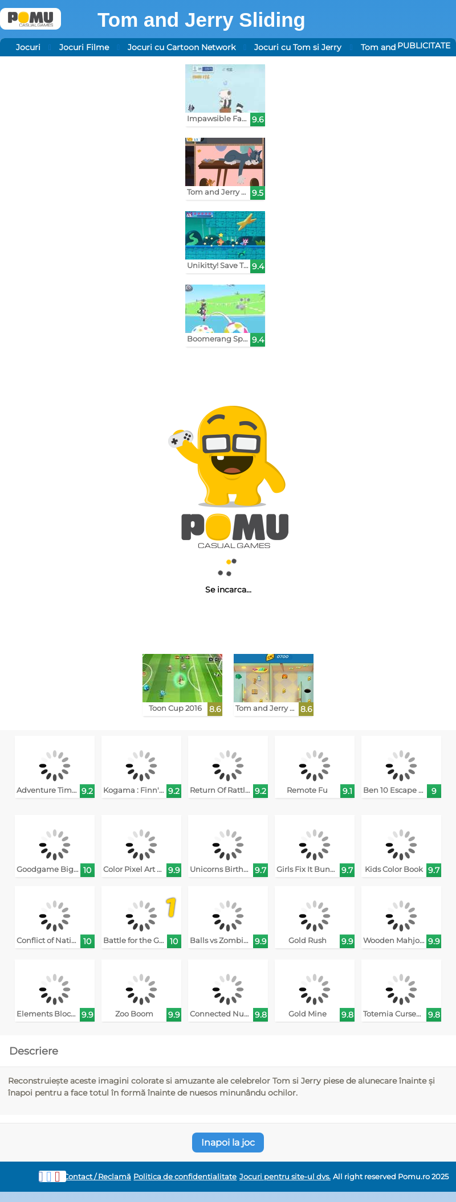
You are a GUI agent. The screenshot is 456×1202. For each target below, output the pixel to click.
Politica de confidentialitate (185, 1176)
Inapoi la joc (228, 1142)
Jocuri (28, 47)
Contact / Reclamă (97, 1176)
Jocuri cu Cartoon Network (181, 47)
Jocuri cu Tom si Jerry (297, 47)
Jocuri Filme (84, 47)
